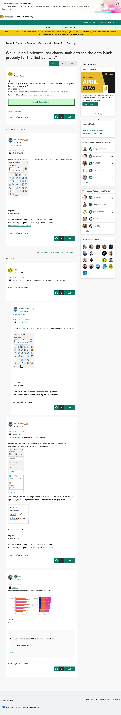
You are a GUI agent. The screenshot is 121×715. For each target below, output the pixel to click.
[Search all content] (90, 27)
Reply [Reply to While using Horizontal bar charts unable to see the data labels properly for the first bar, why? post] (69, 117)
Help (102, 22)
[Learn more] (90, 104)
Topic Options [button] (67, 63)
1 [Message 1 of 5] (15, 117)
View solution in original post (19, 225)
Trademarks (116, 699)
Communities (68, 16)
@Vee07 (20, 153)
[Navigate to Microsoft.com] (6, 16)
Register (86, 22)
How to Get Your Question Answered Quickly (92, 132)
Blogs (79, 16)
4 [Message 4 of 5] (15, 288)
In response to (14, 145)
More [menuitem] (87, 16)
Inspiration (48, 16)
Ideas (58, 16)
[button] (54, 63)
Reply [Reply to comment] (69, 238)
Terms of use (104, 699)
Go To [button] (110, 22)
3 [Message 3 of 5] (15, 555)
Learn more (6, 9)
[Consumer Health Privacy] (30, 707)
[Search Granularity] (52, 27)
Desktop (71, 43)
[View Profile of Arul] (19, 576)
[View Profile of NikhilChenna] (19, 139)
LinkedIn (13, 652)
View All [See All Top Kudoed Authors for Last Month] (86, 231)
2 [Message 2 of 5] (15, 664)
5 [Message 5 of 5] (15, 233)
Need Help (18, 111)
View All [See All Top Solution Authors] (86, 182)
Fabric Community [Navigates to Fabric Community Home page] (24, 16)
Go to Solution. (44, 102)
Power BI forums (15, 43)
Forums (38, 16)
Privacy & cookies (91, 699)
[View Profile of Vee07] (16, 73)
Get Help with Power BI (50, 43)
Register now (78, 34)
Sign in (94, 22)
